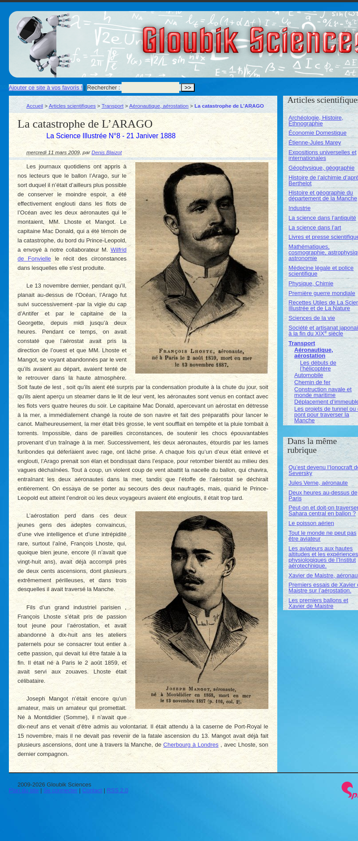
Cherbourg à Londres (190, 744)
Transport (113, 106)
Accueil (35, 106)
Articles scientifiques (72, 106)
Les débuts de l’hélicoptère (318, 365)
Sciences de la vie (311, 318)
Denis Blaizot (106, 152)
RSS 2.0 (117, 790)
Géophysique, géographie (321, 167)
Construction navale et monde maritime (322, 392)
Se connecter (60, 790)
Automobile (308, 375)
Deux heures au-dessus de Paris (322, 495)
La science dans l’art (314, 227)
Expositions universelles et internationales (322, 155)
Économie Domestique (317, 132)
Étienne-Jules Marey (314, 142)
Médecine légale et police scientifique (321, 271)
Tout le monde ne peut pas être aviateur (322, 536)
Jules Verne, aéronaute (318, 482)
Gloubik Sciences (305, 34)
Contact (92, 790)
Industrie (299, 208)
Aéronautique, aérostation (159, 106)
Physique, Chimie (310, 283)
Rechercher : (103, 87)
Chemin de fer (312, 382)
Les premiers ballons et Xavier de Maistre (318, 603)
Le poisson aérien (311, 523)
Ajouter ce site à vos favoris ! (46, 87)
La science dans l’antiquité (322, 217)
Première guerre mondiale (321, 293)
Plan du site (24, 790)
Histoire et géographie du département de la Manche (322, 195)
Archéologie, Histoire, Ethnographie (315, 120)
